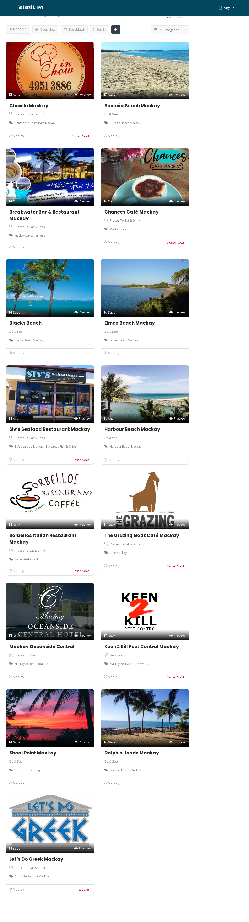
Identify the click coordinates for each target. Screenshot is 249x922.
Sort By (99, 29)
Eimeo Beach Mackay (129, 323)
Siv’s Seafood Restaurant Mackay (49, 429)
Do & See (111, 114)
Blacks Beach (25, 323)
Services (116, 655)
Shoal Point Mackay (32, 753)
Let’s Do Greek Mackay (36, 859)
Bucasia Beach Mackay (132, 105)
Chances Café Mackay (131, 212)
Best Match (74, 29)
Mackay (18, 136)
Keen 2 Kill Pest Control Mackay (141, 646)
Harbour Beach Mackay (132, 429)
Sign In (229, 8)
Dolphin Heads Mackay (131, 753)
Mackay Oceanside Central (42, 646)
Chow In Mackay (28, 105)
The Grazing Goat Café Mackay (141, 535)
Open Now (45, 29)
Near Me (18, 29)
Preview (82, 95)
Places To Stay (25, 655)
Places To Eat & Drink (30, 114)
